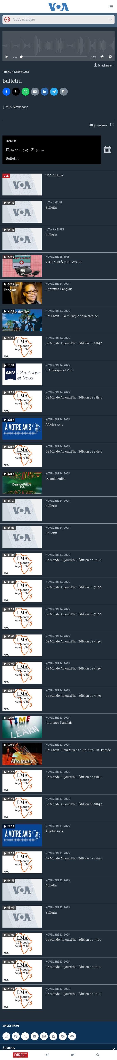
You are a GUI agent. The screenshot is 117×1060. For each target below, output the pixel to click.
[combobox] (58, 19)
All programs (101, 125)
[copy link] (64, 91)
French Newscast (16, 72)
